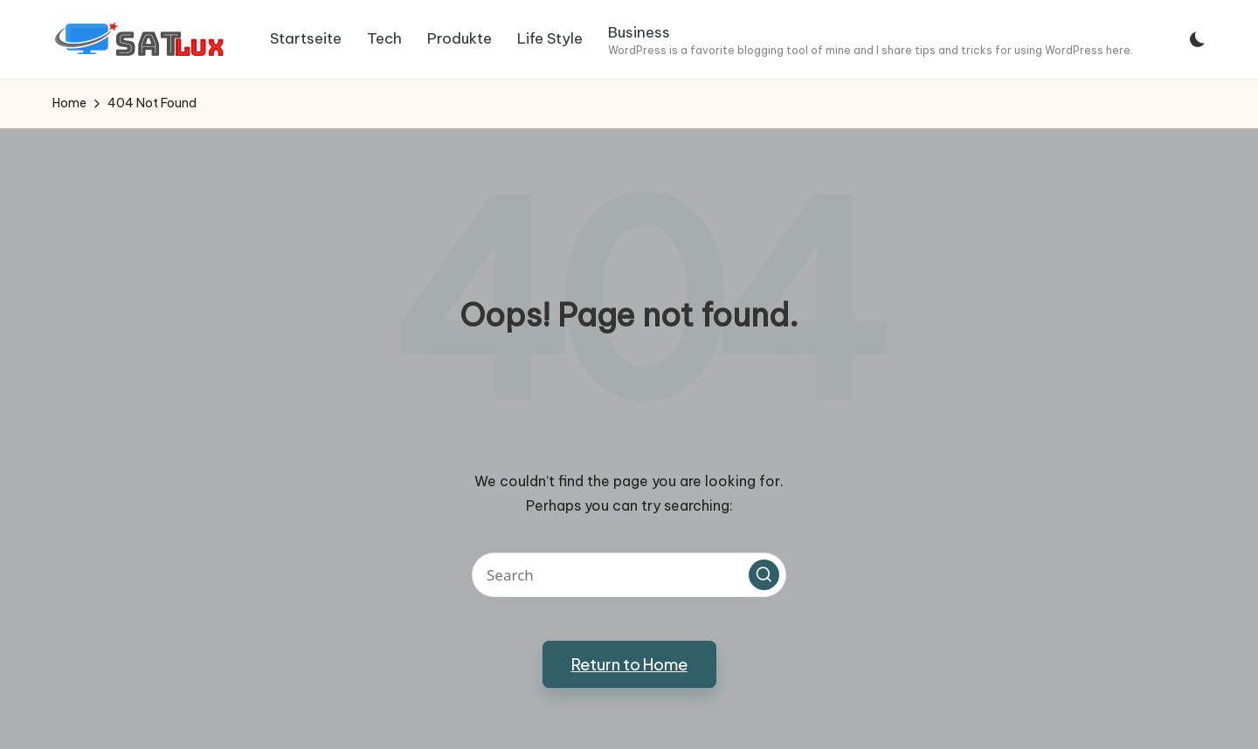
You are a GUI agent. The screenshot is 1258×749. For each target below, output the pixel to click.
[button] (764, 575)
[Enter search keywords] (629, 575)
